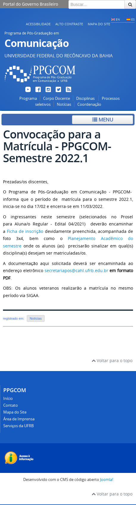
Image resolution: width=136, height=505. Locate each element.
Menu (102, 119)
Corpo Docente (56, 98)
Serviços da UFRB (18, 425)
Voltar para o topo (112, 360)
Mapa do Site (99, 24)
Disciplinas (86, 98)
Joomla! (106, 479)
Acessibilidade (38, 24)
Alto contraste (69, 24)
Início (8, 398)
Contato (10, 405)
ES (133, 19)
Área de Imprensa (19, 419)
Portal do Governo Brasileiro (30, 4)
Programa (28, 98)
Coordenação (89, 104)
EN (118, 19)
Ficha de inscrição (25, 231)
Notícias (64, 104)
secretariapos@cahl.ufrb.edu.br (76, 270)
